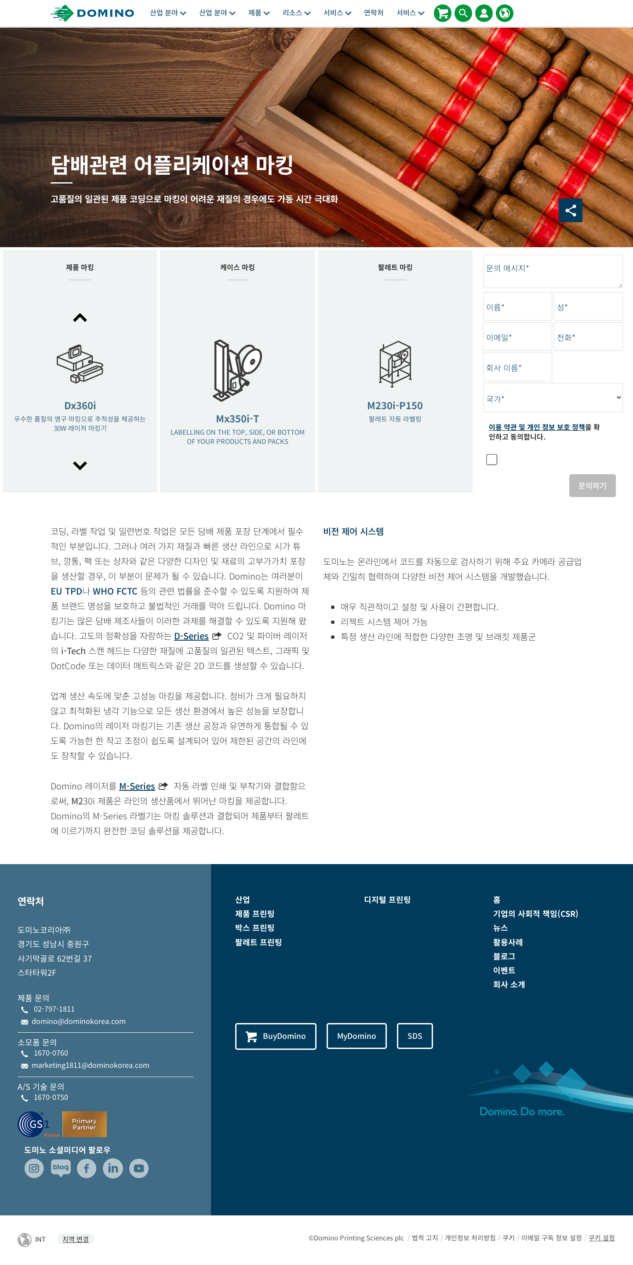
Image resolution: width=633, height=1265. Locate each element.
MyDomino (362, 1037)
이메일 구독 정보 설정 (551, 1238)
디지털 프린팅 (387, 900)
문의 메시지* (507, 268)
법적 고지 (425, 1238)
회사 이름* (504, 367)
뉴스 (500, 928)
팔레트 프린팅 (258, 942)
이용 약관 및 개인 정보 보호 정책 (537, 427)
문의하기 (592, 486)
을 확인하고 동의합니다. (544, 432)
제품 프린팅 (255, 914)
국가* (495, 398)
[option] (80, 392)
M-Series (137, 786)
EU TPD (66, 591)
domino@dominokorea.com (79, 1021)
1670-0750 (51, 1097)
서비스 (338, 12)
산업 (242, 900)
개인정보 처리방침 (470, 1238)
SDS (422, 1037)
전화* (566, 337)
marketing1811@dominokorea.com (90, 1065)
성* (562, 307)
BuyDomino (277, 1037)
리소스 (297, 12)
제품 (259, 12)
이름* (495, 307)
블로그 (504, 956)
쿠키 (508, 1238)
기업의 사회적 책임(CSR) (535, 914)
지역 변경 (75, 1239)
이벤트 (504, 971)
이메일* (499, 337)
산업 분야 (168, 12)
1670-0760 (51, 1053)
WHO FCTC (115, 591)
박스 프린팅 (255, 928)
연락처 (374, 12)
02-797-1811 (54, 1009)
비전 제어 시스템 (353, 532)
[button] (80, 317)
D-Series (191, 636)
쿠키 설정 (602, 1238)
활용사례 (508, 942)
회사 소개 (509, 985)
